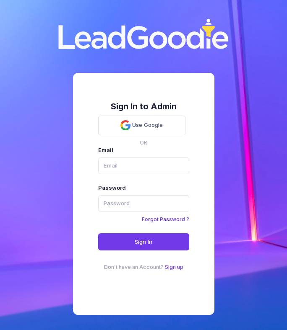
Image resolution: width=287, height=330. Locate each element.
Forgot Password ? (165, 219)
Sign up (174, 267)
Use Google (141, 125)
